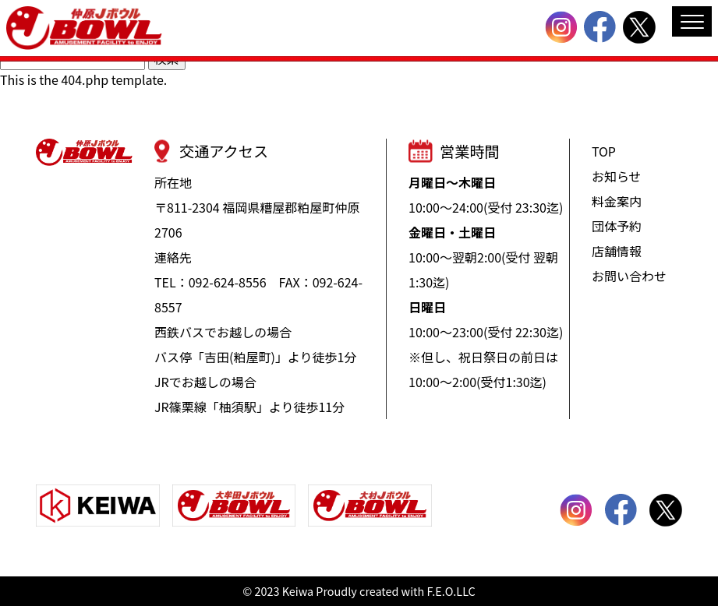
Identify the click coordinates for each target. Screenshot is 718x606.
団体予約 (617, 226)
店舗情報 (617, 250)
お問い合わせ (629, 275)
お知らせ (617, 176)
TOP (604, 151)
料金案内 (617, 201)
